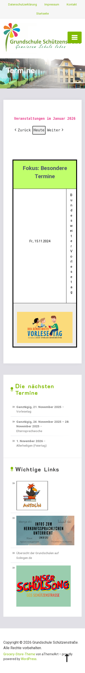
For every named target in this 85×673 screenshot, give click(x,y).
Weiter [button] (55, 130)
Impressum (51, 4)
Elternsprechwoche (29, 431)
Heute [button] (39, 130)
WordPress (28, 659)
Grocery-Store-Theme (19, 654)
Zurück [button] (22, 130)
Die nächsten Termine (34, 389)
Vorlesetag (23, 411)
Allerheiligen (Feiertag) (31, 445)
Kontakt (72, 4)
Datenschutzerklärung (22, 4)
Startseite (42, 13)
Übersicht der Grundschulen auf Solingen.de (37, 555)
